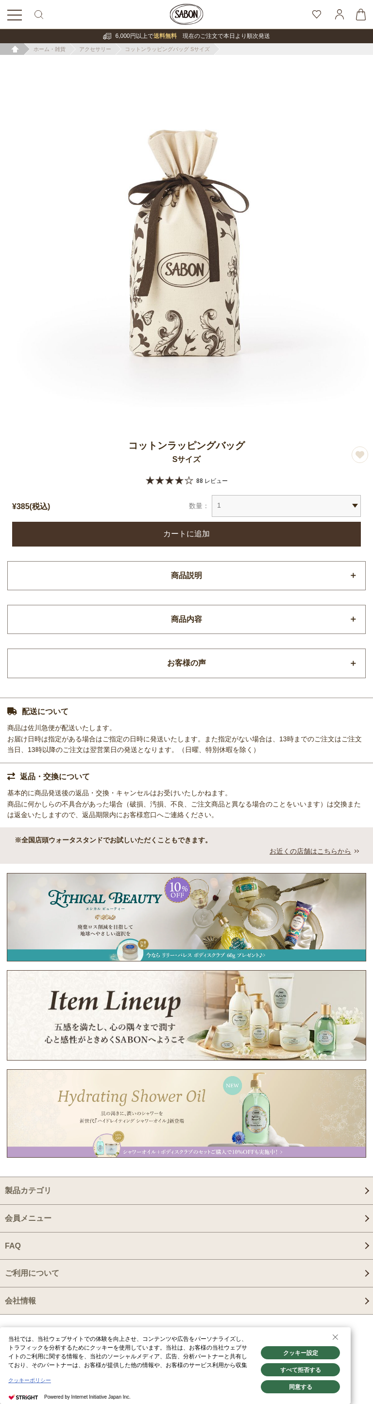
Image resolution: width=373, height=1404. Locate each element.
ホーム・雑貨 (50, 49)
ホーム (15, 49)
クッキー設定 (300, 1353)
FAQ (13, 1246)
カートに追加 (186, 534)
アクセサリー (95, 49)
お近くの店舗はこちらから (310, 851)
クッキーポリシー (29, 1380)
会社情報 (20, 1301)
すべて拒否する (300, 1370)
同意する (300, 1387)
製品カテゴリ (28, 1190)
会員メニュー (28, 1218)
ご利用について (32, 1273)
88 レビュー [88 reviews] (212, 480)
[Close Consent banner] (335, 1337)
